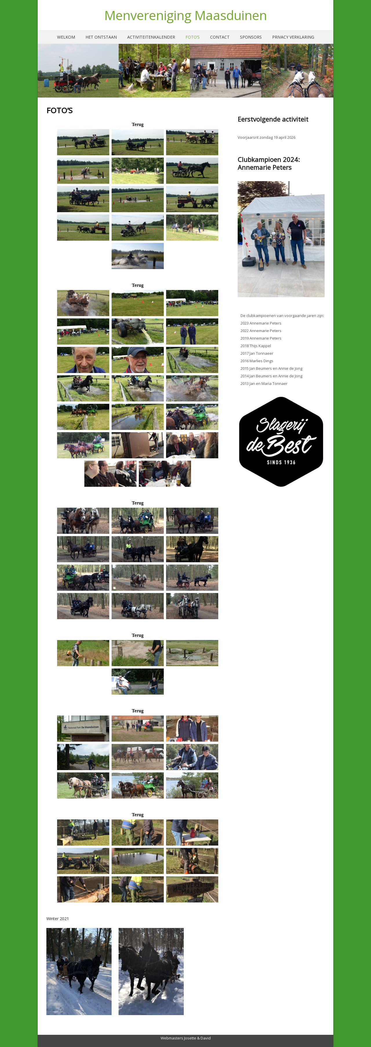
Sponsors (251, 37)
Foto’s (193, 37)
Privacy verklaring (293, 37)
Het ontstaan (101, 37)
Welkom (66, 37)
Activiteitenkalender (151, 37)
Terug (137, 124)
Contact (220, 37)
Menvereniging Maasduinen (185, 15)
